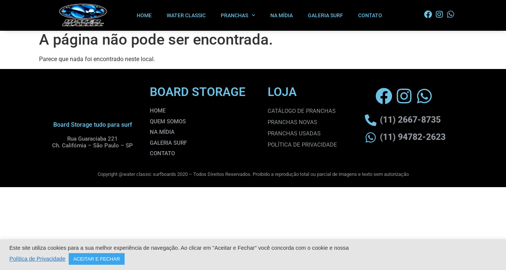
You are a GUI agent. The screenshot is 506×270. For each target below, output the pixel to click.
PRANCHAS (238, 15)
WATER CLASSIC (186, 15)
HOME (144, 15)
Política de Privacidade (37, 259)
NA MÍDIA (281, 15)
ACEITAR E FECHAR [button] (96, 259)
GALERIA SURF (325, 15)
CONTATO (370, 15)
